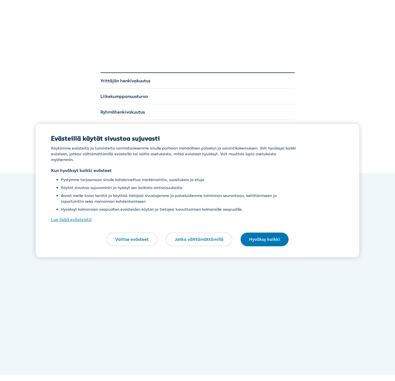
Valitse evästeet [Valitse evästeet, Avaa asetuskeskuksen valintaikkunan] (132, 239)
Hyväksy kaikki (264, 239)
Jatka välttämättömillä (199, 239)
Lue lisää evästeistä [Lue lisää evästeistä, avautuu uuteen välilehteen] (71, 219)
